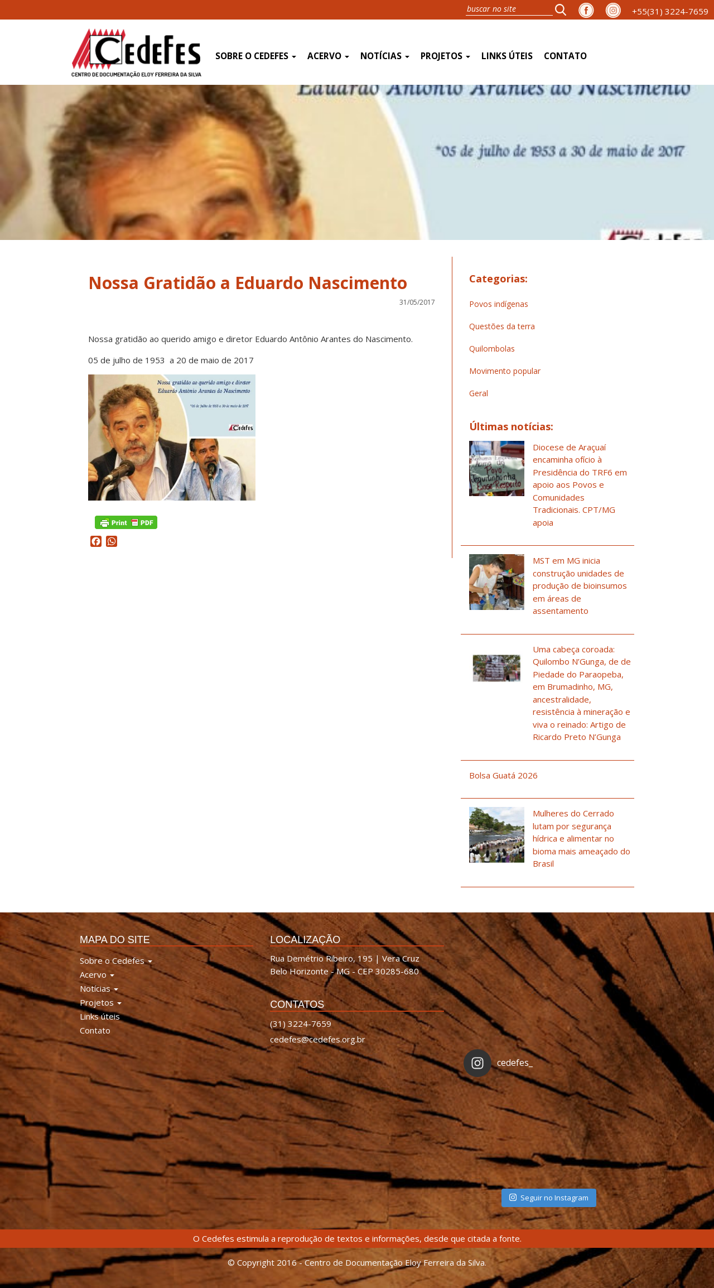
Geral (478, 393)
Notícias (384, 56)
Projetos (445, 56)
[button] (564, 9)
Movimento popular (505, 371)
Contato (565, 56)
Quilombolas (492, 348)
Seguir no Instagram (548, 1198)
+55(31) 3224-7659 (670, 11)
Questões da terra (502, 326)
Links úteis (507, 56)
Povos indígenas (498, 304)
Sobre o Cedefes (255, 56)
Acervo (328, 56)
